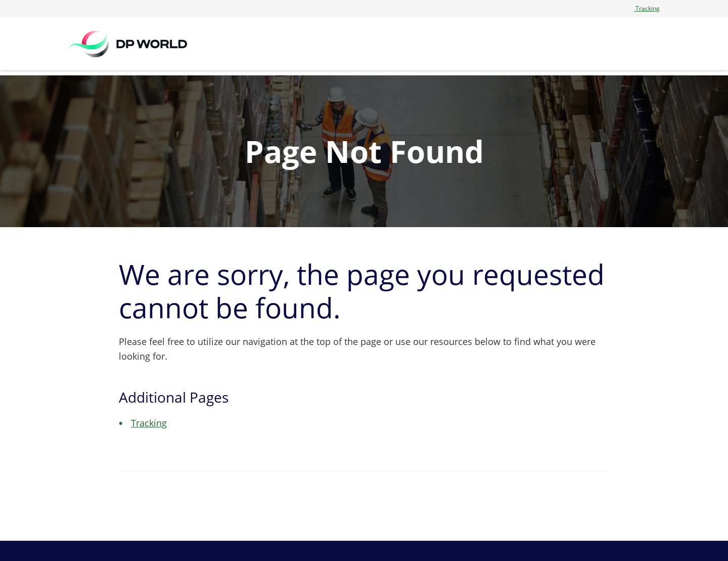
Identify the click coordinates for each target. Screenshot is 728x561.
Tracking (647, 8)
